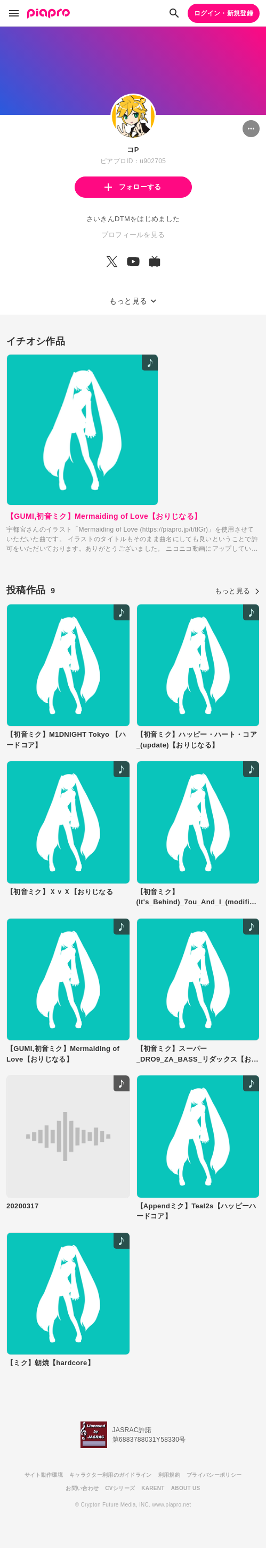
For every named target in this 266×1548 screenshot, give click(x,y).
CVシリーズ (120, 1488)
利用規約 (169, 1475)
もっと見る (237, 591)
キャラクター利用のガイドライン (110, 1475)
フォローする (132, 187)
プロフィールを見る (133, 235)
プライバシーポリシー (214, 1475)
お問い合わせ (82, 1488)
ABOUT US (185, 1488)
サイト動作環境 (44, 1475)
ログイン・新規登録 (223, 13)
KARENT (153, 1488)
